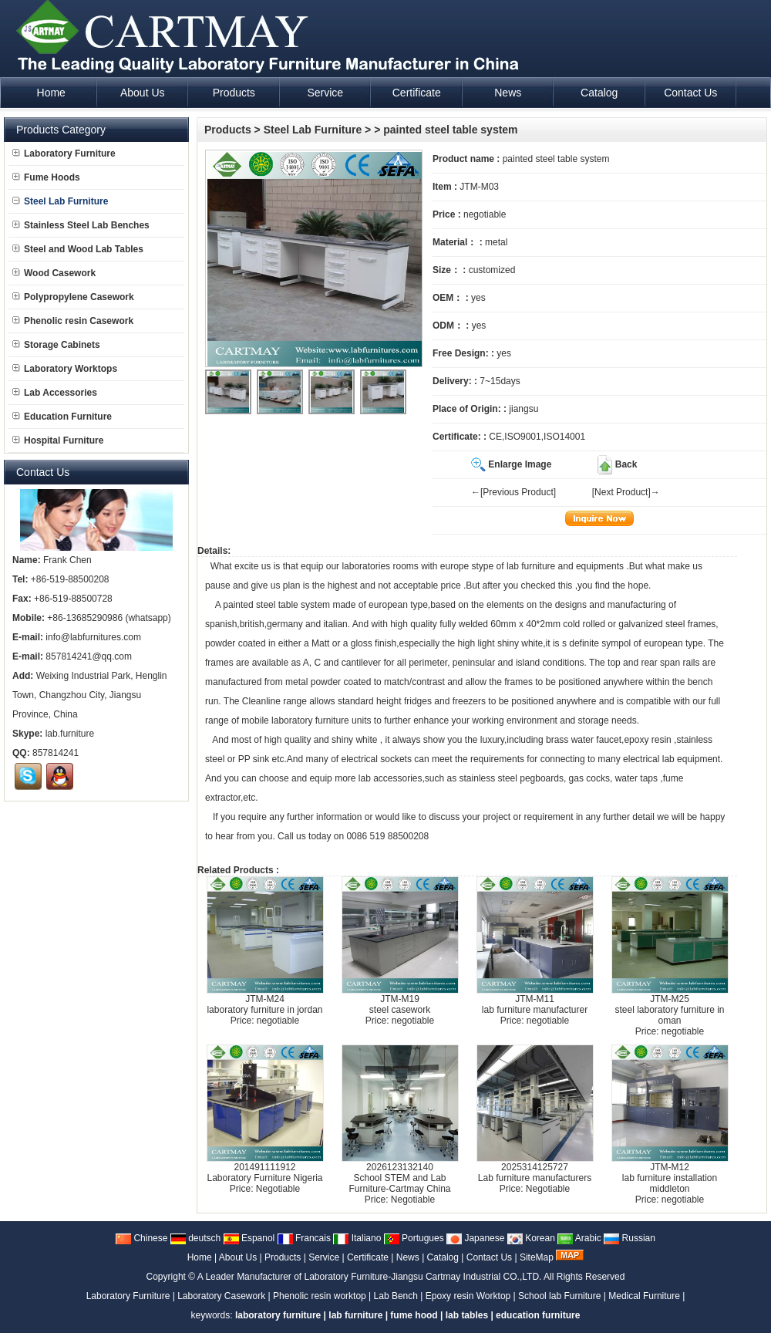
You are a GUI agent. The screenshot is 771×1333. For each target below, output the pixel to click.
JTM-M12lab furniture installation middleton (669, 1178)
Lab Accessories (54, 392)
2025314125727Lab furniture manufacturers (534, 1172)
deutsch (195, 1238)
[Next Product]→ (626, 492)
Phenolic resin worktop (319, 1296)
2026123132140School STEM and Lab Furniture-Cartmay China (399, 1178)
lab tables (467, 1315)
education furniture (538, 1315)
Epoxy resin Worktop (468, 1296)
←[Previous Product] (513, 492)
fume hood (413, 1315)
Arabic (579, 1238)
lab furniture (531, 566)
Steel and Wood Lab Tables (77, 249)
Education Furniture (62, 416)
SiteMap (537, 1257)
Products (227, 129)
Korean (531, 1238)
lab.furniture (69, 733)
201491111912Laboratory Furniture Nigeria (264, 1172)
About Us (238, 1257)
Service (323, 1257)
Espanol (249, 1238)
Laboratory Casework (221, 1296)
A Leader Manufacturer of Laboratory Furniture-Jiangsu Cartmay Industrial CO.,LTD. (369, 1276)
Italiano (357, 1238)
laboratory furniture (310, 720)
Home (199, 1257)
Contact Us (489, 1257)
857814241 (55, 752)
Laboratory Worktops (64, 368)
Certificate (368, 1257)
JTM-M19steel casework (399, 1004)
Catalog (443, 1257)
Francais (304, 1238)
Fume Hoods (46, 177)
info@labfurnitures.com (93, 637)
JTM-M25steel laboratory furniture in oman (669, 1010)
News (407, 1257)
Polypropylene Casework (73, 297)
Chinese (141, 1238)
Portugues (414, 1238)
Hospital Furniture (57, 440)
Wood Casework (54, 273)
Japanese (475, 1238)
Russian (629, 1238)
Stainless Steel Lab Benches (81, 225)
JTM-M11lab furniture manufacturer (535, 1004)
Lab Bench (396, 1296)
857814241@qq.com (88, 656)
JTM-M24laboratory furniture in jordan (264, 1004)
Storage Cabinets (56, 344)
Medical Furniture (644, 1296)
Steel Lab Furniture (313, 129)
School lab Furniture (559, 1296)
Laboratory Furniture (64, 153)
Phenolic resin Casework (72, 321)
